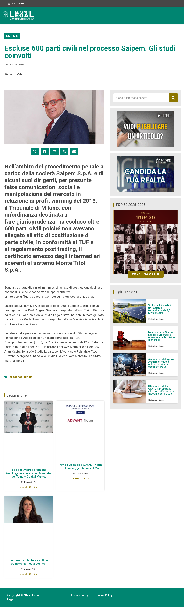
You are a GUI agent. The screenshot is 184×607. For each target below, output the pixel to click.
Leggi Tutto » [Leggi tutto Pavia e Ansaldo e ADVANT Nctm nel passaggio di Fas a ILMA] (80, 478)
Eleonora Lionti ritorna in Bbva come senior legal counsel (29, 562)
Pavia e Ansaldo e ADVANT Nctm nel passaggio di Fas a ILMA (80, 466)
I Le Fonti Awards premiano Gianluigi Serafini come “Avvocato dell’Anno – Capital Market (28, 473)
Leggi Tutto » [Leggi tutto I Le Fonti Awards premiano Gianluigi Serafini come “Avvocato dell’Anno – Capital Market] (28, 487)
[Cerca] (173, 97)
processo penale (21, 377)
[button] (35, 151)
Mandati (12, 36)
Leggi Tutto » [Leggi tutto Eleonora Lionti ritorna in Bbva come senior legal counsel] (28, 574)
